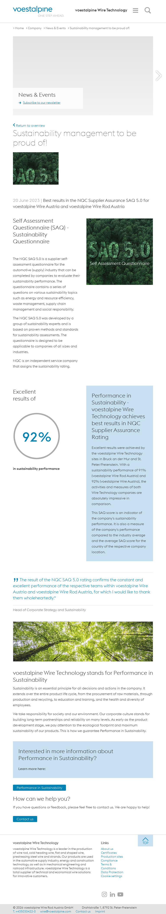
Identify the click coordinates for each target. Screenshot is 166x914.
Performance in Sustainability (39, 787)
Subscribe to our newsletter (42, 103)
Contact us (25, 818)
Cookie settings (111, 875)
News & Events (56, 28)
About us (107, 848)
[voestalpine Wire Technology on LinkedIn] (112, 894)
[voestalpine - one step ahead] (38, 11)
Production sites (112, 856)
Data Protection (112, 871)
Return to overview (29, 125)
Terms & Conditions (108, 865)
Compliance (109, 860)
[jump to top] (145, 840)
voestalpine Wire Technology (35, 842)
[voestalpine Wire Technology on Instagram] (104, 894)
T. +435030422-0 (24, 910)
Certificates (109, 852)
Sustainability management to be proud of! (100, 28)
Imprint (100, 910)
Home (19, 28)
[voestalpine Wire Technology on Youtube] (120, 894)
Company (35, 28)
